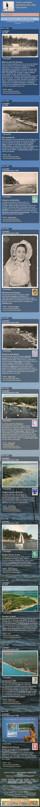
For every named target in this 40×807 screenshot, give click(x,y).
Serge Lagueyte (12, 568)
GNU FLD (10, 794)
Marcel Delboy (12, 217)
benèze (14, 296)
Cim (9, 155)
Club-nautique (7, 58)
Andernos (14, 366)
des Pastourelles (13, 497)
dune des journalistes (19, 620)
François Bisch (11, 789)
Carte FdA (19, 779)
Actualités (11, 779)
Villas (21, 781)
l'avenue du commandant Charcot (13, 696)
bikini (18, 756)
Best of (35, 781)
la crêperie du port (24, 691)
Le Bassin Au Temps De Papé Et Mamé (20, 562)
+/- (33, 565)
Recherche (22, 782)
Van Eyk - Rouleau (13, 306)
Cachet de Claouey (8, 444)
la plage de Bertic (24, 623)
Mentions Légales (31, 794)
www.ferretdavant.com (30, 792)
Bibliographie (12, 782)
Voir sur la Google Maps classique (12, 93)
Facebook (24, 796)
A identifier (27, 781)
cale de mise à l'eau (25, 149)
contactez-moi (7, 303)
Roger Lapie (11, 376)
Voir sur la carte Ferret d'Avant (11, 91)
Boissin (10, 89)
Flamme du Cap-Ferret (9, 508)
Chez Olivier (18, 361)
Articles (26, 779)
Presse (33, 779)
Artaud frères (11, 506)
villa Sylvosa (20, 622)
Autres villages (13, 781)
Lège (15, 630)
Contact (29, 782)
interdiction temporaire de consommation (16, 212)
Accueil (4, 779)
